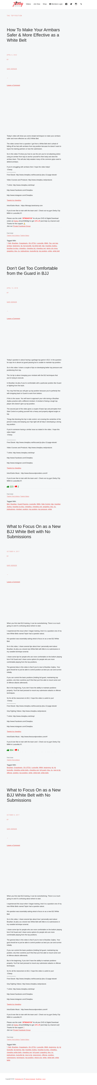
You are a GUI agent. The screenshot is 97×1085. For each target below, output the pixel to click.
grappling (10, 251)
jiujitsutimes (25, 251)
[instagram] (76, 4)
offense (9, 773)
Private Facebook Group (21, 226)
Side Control (45, 504)
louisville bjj (34, 251)
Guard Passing (23, 504)
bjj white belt (36, 246)
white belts (45, 773)
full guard (43, 770)
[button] (81, 4)
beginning (47, 767)
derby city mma (52, 248)
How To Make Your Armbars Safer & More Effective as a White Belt (33, 34)
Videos (28, 4)
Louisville (40, 243)
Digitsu (16, 221)
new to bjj (56, 770)
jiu (19, 251)
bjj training (17, 1050)
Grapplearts (23, 243)
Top (50, 243)
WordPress (39, 1079)
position (25, 509)
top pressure (42, 509)
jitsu (15, 251)
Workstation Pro (19, 1079)
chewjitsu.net (41, 248)
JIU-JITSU (32, 243)
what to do (38, 1058)
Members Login (57, 4)
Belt (9, 243)
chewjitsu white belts (21, 770)
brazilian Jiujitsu (51, 246)
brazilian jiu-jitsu (12, 248)
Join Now (37, 4)
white (50, 251)
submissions (11, 1058)
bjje (43, 246)
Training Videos (24, 235)
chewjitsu (22, 248)
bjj (21, 246)
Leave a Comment (13, 85)
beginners (16, 246)
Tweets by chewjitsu (14, 200)
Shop (45, 4)
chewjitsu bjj (31, 248)
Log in (43, 1079)
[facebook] (66, 4)
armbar (9, 246)
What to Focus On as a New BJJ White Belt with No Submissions (34, 531)
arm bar (55, 243)
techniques (20, 1058)
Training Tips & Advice (13, 235)
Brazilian (15, 243)
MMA (46, 243)
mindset (19, 509)
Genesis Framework (30, 1079)
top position (43, 251)
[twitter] (71, 4)
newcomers (37, 1055)
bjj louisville (27, 246)
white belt (56, 251)
